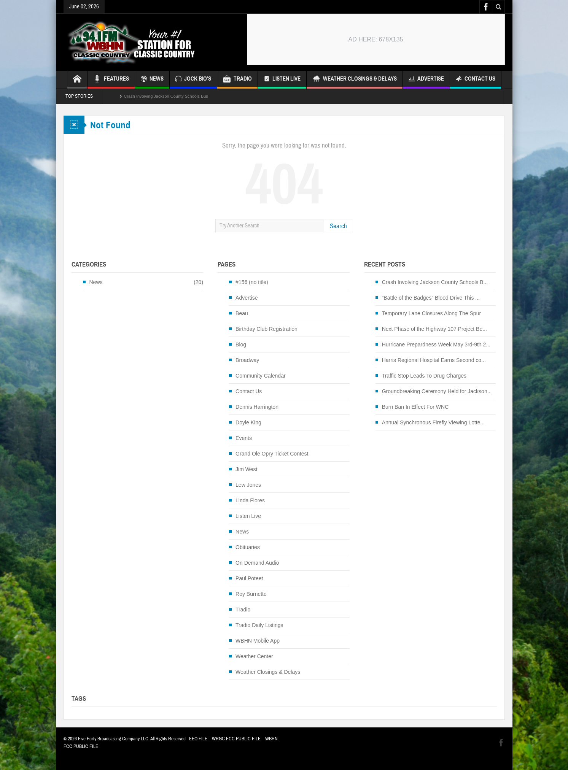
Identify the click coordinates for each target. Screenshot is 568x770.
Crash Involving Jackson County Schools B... (435, 282)
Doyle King (248, 422)
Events (243, 438)
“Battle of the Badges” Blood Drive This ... (431, 298)
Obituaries (247, 547)
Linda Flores (250, 500)
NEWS (152, 80)
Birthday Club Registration (266, 329)
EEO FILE (198, 739)
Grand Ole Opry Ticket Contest (271, 454)
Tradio (242, 609)
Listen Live (282, 80)
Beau (241, 313)
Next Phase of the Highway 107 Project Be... (434, 329)
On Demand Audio (257, 563)
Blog (240, 344)
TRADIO (237, 80)
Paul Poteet (249, 578)
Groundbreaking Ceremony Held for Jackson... (437, 391)
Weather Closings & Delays (355, 80)
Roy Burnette (251, 594)
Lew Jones (248, 485)
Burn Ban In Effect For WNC (415, 407)
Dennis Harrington (256, 407)
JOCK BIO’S (193, 80)
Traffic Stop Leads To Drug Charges (424, 376)
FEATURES (111, 80)
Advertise (426, 80)
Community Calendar (260, 376)
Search (338, 226)
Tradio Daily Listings (259, 625)
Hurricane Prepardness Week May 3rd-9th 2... (436, 344)
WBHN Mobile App (257, 641)
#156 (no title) (251, 282)
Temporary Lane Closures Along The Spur (431, 313)
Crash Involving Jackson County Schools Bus (166, 96)
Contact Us (475, 80)
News (96, 282)
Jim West (246, 469)
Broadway (247, 360)
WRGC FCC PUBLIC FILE (236, 739)
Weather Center (254, 656)
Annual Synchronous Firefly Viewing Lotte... (433, 422)
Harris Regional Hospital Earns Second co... (434, 360)
